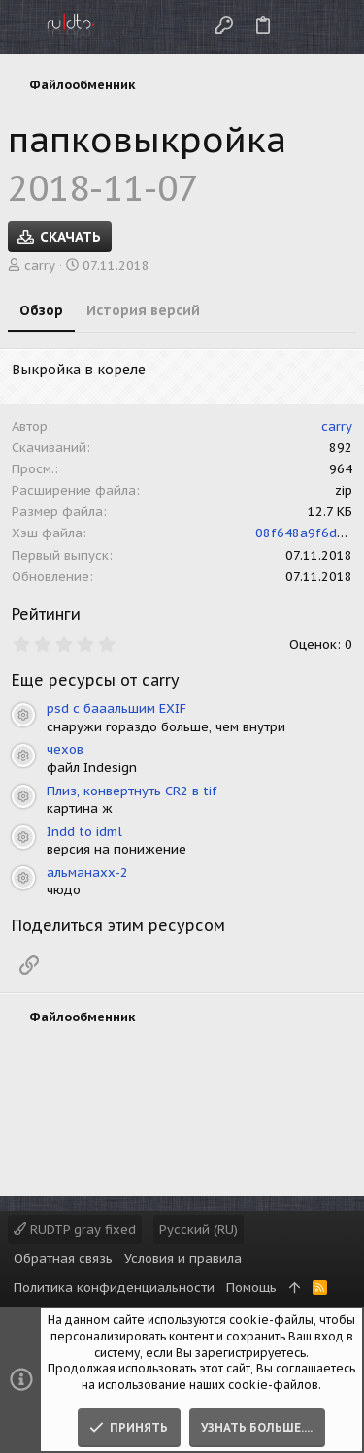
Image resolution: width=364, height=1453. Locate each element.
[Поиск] (333, 27)
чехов (65, 749)
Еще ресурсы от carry (96, 680)
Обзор (41, 310)
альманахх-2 (87, 872)
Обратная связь (63, 1258)
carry (39, 265)
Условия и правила (183, 1258)
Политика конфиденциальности (114, 1287)
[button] (19, 27)
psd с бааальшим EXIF (116, 708)
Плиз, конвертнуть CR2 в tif (132, 791)
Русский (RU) (198, 1229)
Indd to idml (84, 831)
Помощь (251, 1287)
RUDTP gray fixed (75, 1229)
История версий (143, 310)
